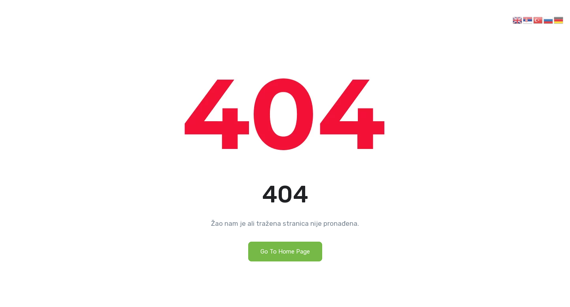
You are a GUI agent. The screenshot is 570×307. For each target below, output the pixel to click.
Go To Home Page (285, 251)
